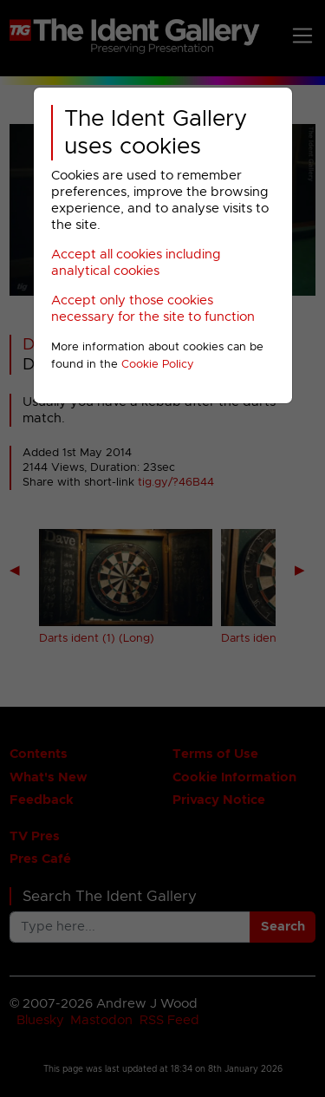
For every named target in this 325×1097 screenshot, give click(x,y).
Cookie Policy (157, 364)
